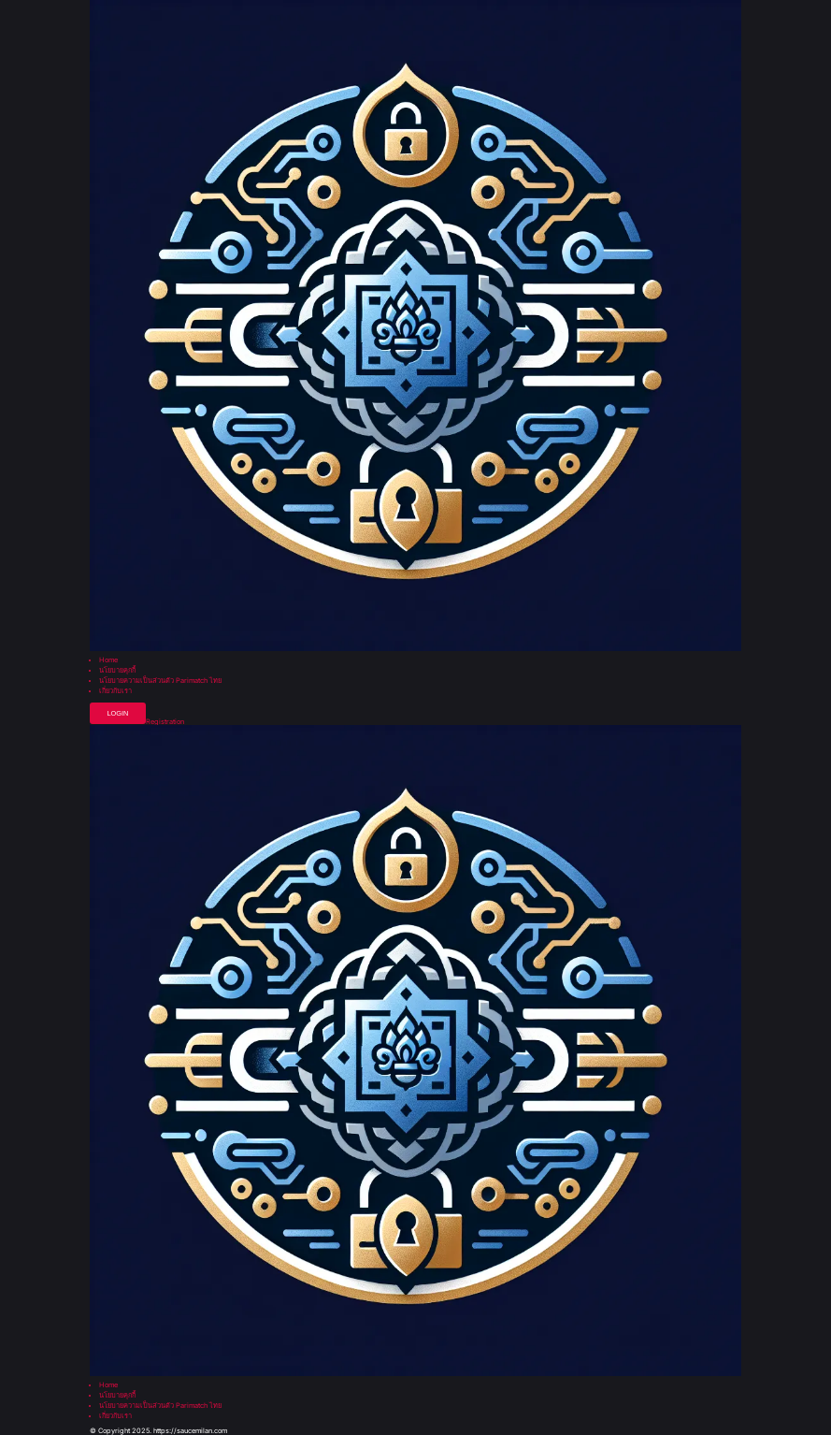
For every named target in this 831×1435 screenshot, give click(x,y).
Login (117, 713)
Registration (165, 721)
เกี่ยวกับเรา (115, 691)
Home (108, 660)
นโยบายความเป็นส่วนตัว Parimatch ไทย (160, 680)
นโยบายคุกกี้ (117, 670)
